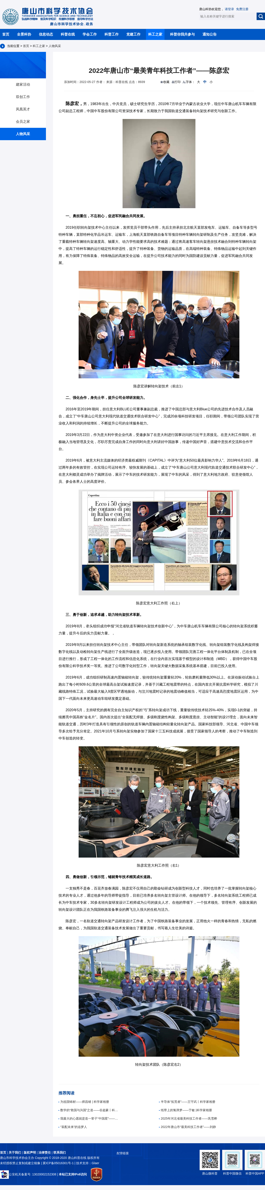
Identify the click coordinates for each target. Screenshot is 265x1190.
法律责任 (44, 1152)
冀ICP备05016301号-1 (58, 1163)
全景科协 (24, 34)
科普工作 (111, 34)
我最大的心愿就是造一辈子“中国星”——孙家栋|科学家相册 (89, 1118)
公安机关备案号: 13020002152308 (28, 1174)
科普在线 (68, 34)
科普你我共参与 (182, 34)
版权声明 (30, 1152)
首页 (5, 34)
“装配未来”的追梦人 (73, 1127)
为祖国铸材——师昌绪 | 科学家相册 (84, 1101)
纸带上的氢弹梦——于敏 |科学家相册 (185, 1110)
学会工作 (90, 34)
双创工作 (23, 97)
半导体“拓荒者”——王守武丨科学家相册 (187, 1101)
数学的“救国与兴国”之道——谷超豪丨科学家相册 (89, 1110)
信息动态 (46, 34)
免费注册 (242, 9)
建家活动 (23, 84)
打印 (177, 82)
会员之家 (23, 121)
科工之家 (155, 34)
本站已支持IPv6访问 (73, 1174)
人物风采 (55, 46)
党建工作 (133, 34)
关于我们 (15, 1152)
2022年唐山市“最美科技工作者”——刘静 (187, 1127)
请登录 (229, 9)
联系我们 (59, 1152)
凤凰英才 (23, 109)
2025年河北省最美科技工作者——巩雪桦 (188, 1118)
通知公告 (210, 34)
